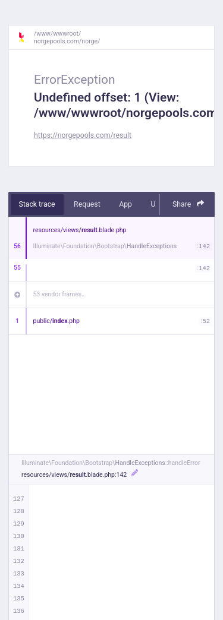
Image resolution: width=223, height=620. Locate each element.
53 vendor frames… (59, 294)
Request (87, 204)
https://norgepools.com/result (82, 135)
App (125, 204)
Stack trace (37, 204)
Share (188, 204)
